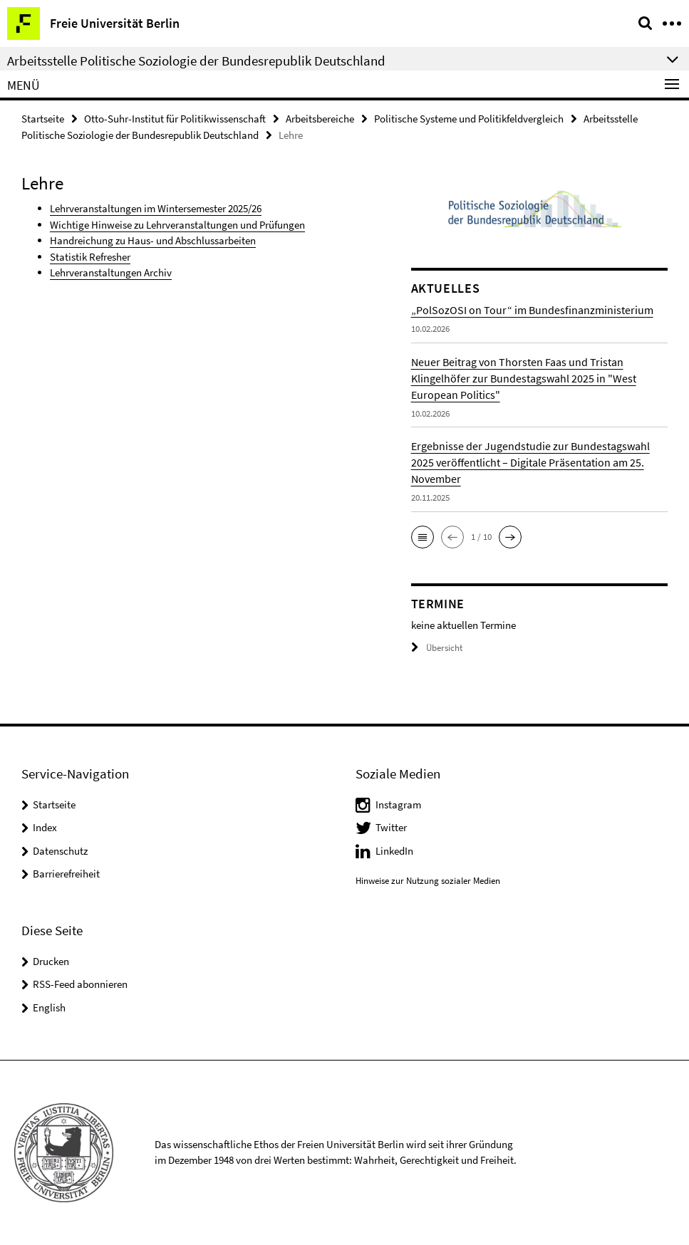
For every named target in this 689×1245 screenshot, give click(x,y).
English (49, 1007)
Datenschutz (60, 851)
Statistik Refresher (90, 257)
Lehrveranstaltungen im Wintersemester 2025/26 (155, 208)
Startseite (42, 118)
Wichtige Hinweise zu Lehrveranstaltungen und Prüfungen (177, 224)
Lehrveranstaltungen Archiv (111, 272)
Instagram (398, 804)
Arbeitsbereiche (320, 118)
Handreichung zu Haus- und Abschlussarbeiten (153, 240)
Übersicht (436, 648)
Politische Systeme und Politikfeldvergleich (469, 118)
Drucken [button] (51, 961)
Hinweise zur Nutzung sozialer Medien (428, 881)
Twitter (391, 827)
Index (45, 827)
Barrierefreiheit (66, 873)
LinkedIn (394, 851)
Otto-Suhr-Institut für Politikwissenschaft (175, 118)
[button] (422, 537)
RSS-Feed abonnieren (80, 984)
